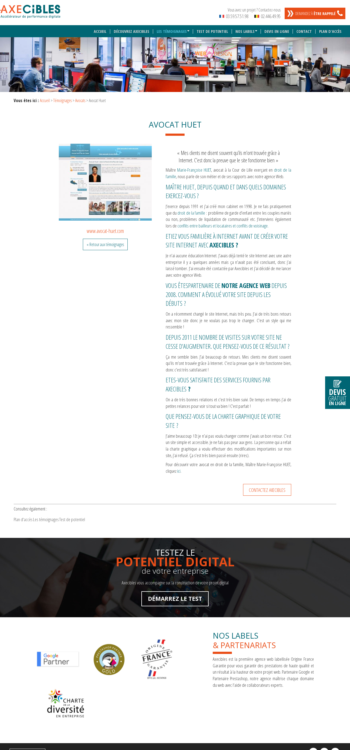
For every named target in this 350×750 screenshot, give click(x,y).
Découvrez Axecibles (132, 28)
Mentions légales (26, 717)
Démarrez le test (175, 599)
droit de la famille (191, 209)
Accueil (101, 28)
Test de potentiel (213, 28)
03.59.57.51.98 (233, 16)
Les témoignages (172, 28)
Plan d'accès (330, 28)
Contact (304, 28)
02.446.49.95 (267, 16)
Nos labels (245, 28)
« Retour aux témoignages (105, 241)
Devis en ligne (278, 28)
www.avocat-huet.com (105, 227)
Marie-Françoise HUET (194, 167)
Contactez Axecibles (267, 486)
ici (178, 468)
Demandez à (315, 13)
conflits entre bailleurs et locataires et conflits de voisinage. (223, 223)
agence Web (254, 282)
